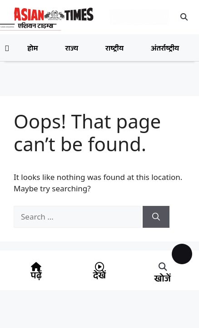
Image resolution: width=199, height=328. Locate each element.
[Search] (156, 217)
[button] (184, 17)
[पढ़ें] (36, 267)
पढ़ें (36, 277)
